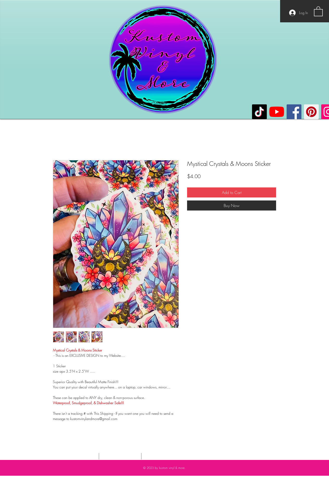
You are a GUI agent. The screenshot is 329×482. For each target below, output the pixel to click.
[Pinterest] (311, 111)
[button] (318, 11)
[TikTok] (259, 111)
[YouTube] (276, 111)
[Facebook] (294, 111)
